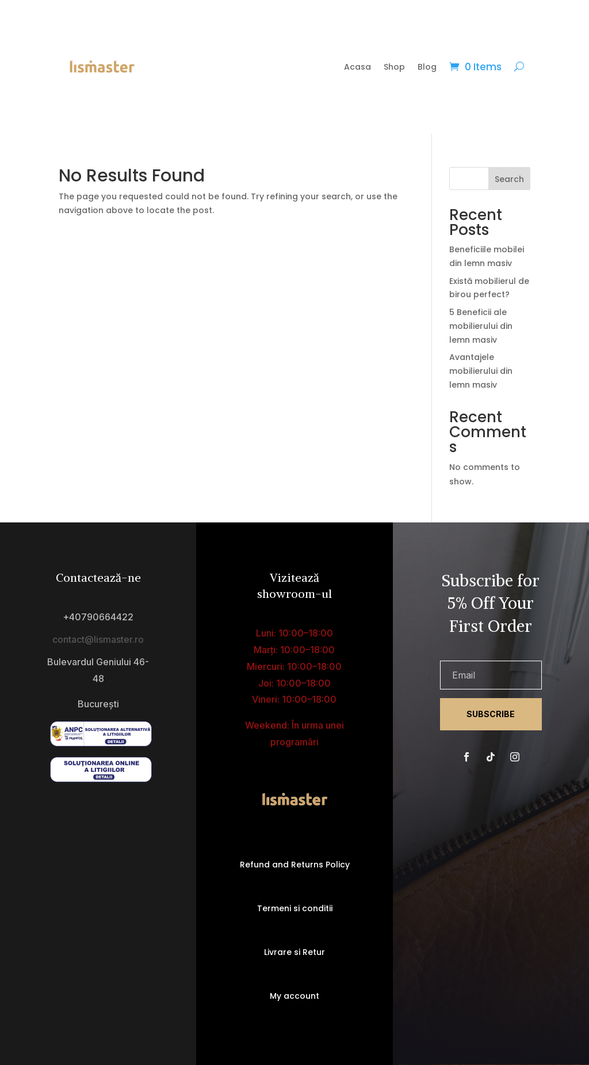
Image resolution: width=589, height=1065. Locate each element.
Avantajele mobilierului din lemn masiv (480, 371)
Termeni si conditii (294, 908)
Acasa (357, 67)
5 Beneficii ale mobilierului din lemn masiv (480, 326)
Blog (427, 67)
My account (294, 996)
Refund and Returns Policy (295, 864)
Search (509, 179)
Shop (394, 67)
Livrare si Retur (294, 952)
